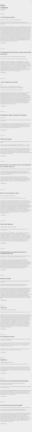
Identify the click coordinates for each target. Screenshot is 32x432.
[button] (16, 1)
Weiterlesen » (4, 72)
